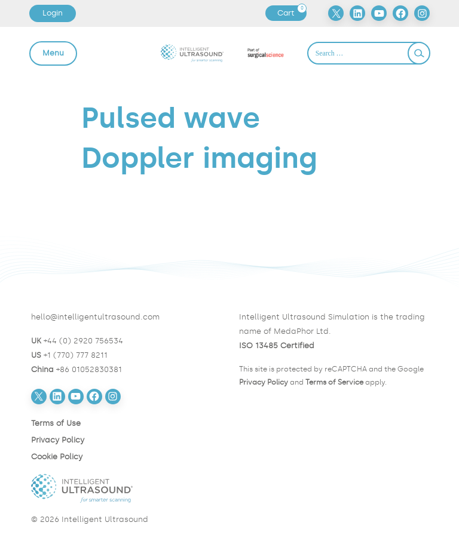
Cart (292, 13)
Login (52, 12)
